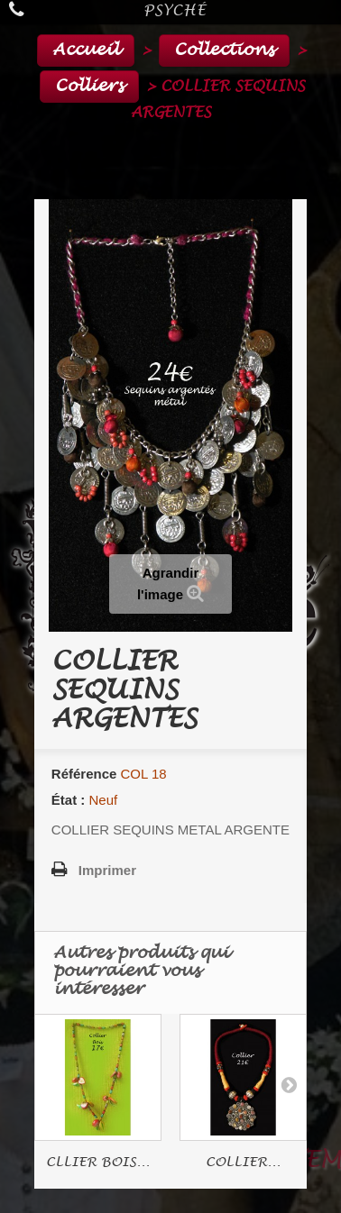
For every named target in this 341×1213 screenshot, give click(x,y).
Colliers (89, 86)
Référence (84, 773)
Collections (224, 50)
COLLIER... (243, 1162)
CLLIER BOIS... (98, 1162)
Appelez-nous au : (20, 9)
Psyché (175, 10)
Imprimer (107, 870)
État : (68, 799)
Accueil (85, 50)
